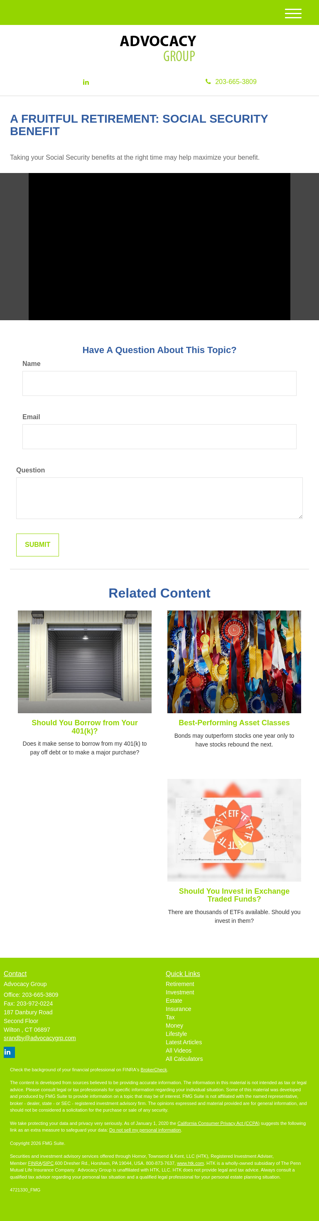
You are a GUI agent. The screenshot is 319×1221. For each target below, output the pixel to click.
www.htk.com (190, 1163)
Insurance (178, 1009)
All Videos (178, 1050)
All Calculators (184, 1058)
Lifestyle (176, 1034)
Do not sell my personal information (145, 1129)
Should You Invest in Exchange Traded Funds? (234, 895)
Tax (170, 1017)
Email (31, 416)
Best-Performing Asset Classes (234, 723)
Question (30, 470)
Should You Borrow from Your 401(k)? (85, 727)
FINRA (35, 1163)
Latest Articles (184, 1042)
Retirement (180, 984)
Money (174, 1025)
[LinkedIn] (86, 82)
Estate (174, 1000)
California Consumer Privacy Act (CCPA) (218, 1123)
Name (31, 363)
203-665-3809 (231, 81)
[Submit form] (37, 545)
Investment (180, 992)
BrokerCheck (154, 1069)
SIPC (48, 1163)
